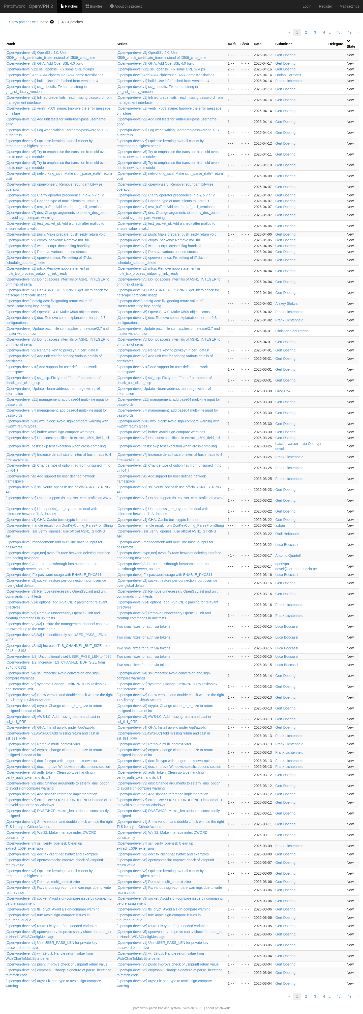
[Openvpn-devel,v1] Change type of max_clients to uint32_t (52, 201)
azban (280, 525)
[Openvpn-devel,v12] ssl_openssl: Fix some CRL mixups (50, 69)
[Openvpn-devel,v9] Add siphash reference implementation (51, 794)
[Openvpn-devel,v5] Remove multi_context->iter (43, 744)
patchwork (140, 1008)
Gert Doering (285, 55)
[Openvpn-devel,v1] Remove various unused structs (46, 252)
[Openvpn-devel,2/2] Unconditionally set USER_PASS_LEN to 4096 (58, 656)
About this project (126, 6)
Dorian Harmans (288, 75)
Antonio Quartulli (288, 555)
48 (339, 32)
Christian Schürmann (291, 331)
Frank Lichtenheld (289, 81)
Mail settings (349, 6)
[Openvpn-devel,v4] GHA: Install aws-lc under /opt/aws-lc (50, 727)
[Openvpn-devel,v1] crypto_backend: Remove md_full (47, 240)
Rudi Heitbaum (287, 534)
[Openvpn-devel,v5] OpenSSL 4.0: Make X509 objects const (53, 312)
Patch (10, 44)
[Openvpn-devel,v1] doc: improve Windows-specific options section (58, 767)
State (351, 46)
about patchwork (218, 1008)
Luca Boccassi (286, 545)
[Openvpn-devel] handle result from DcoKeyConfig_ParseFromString (59, 525)
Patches (69, 6)
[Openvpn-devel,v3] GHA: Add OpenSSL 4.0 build (44, 63)
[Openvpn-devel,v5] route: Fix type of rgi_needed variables (51, 926)
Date (257, 44)
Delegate (335, 44)
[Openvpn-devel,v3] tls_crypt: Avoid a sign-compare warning (53, 909)
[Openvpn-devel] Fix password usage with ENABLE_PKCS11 (54, 575)
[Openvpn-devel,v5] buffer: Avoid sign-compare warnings (50, 432)
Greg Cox (282, 391)
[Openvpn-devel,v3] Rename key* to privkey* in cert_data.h (52, 350)
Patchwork (14, 6)
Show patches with (24, 22)
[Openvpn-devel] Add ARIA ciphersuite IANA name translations (54, 75)
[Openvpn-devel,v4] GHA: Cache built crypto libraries (47, 520)
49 (350, 32)
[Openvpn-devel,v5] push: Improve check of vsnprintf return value (57, 964)
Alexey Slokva (286, 303)
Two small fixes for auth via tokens (143, 626)
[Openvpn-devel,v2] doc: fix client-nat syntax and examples (52, 854)
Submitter (283, 44)
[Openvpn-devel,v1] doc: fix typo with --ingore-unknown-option (54, 761)
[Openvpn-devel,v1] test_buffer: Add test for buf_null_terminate (55, 207)
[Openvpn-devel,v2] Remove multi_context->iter (43, 882)
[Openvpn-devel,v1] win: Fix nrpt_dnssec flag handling (48, 246)
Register (325, 6)
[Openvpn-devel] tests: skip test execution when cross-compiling (56, 446)
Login (307, 6)
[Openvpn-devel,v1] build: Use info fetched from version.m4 (52, 81)
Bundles (94, 6)
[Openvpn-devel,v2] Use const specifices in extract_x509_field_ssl (57, 438)
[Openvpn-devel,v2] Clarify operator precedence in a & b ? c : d (55, 195)
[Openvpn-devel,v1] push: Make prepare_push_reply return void (55, 234)
